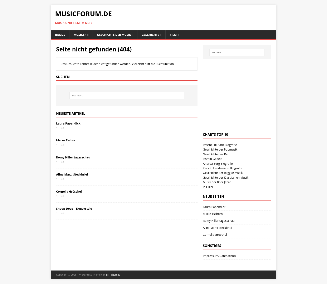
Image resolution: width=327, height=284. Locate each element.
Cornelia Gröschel (69, 191)
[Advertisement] (234, 100)
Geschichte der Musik (114, 35)
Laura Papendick (68, 123)
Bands (60, 35)
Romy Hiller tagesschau (73, 157)
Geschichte (152, 35)
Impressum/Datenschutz (219, 256)
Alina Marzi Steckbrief (72, 174)
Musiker (80, 35)
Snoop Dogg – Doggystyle (74, 209)
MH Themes (113, 275)
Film (174, 35)
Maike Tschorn (66, 140)
